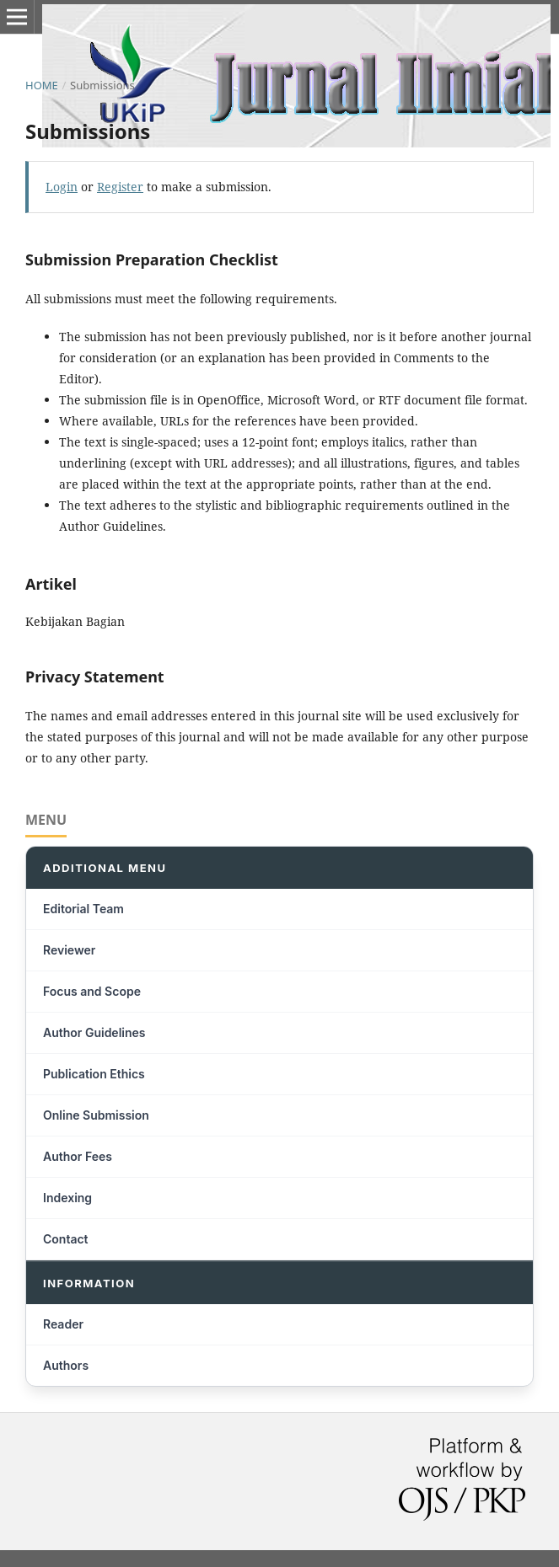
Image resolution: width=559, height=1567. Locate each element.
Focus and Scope (92, 991)
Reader (63, 1324)
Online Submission (96, 1115)
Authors (66, 1365)
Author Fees (77, 1156)
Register (120, 187)
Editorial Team (83, 908)
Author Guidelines (94, 1032)
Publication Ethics (94, 1074)
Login (62, 187)
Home (41, 85)
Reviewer (69, 950)
